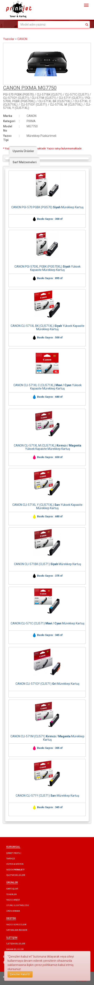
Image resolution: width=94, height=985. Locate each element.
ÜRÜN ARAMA (13, 911)
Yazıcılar (8, 39)
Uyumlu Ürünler (23, 151)
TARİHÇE (10, 858)
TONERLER (11, 894)
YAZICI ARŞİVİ (13, 900)
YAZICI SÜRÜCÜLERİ (16, 924)
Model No (7, 128)
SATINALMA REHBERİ (16, 930)
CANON (22, 39)
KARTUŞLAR (12, 889)
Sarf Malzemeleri (25, 162)
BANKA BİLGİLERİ (15, 949)
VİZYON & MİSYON (14, 864)
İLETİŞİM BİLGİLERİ (15, 943)
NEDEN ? (15, 870)
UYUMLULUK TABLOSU (17, 905)
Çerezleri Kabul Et (20, 974)
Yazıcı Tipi (7, 138)
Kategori (9, 121)
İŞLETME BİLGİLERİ (15, 875)
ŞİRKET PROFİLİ (13, 853)
